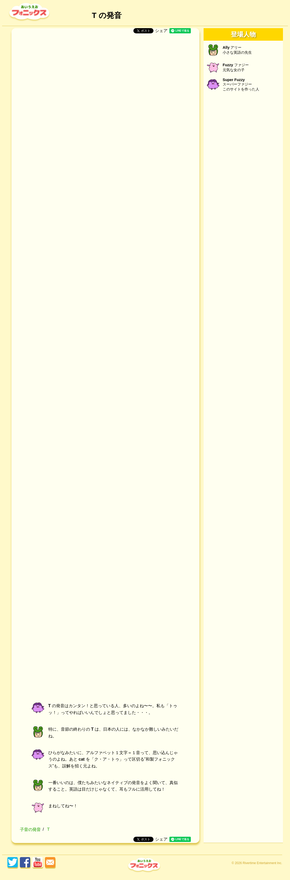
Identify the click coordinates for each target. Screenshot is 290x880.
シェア (161, 30)
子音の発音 (30, 829)
